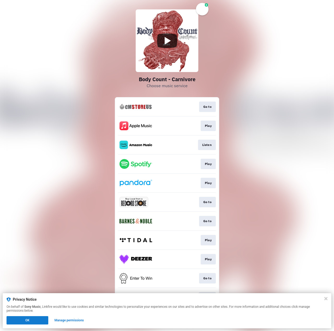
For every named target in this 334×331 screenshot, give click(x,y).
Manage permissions (69, 320)
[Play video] (167, 40)
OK (27, 320)
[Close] (326, 298)
